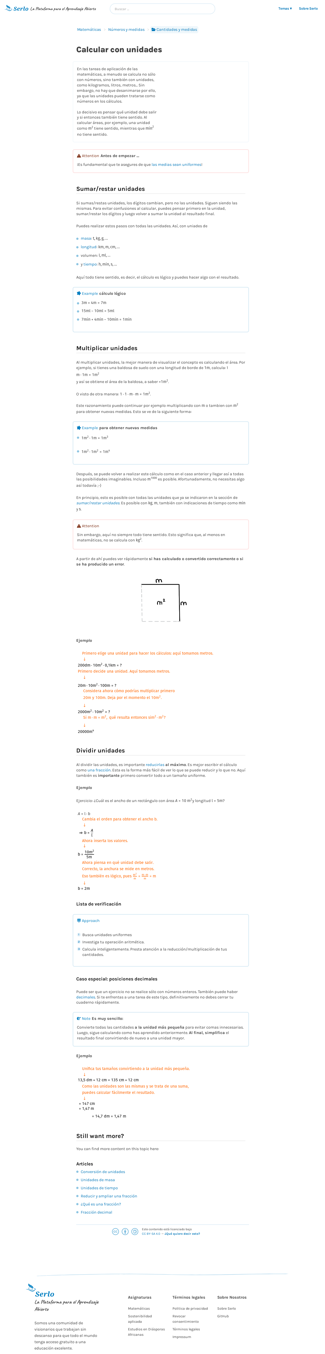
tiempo (90, 264)
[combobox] (162, 8)
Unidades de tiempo (99, 1187)
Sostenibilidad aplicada (140, 1319)
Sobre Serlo (308, 8)
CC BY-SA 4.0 (151, 1234)
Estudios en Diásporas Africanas (146, 1332)
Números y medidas (126, 29)
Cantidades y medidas (174, 29)
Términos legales (186, 1329)
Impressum (182, 1337)
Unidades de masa (98, 1179)
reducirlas (155, 764)
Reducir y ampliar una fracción (109, 1196)
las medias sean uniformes (176, 164)
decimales (85, 997)
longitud (88, 246)
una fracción (99, 770)
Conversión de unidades (103, 1171)
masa (86, 238)
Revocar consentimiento (186, 1319)
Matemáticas (89, 29)
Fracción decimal (96, 1212)
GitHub (223, 1316)
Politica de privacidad (190, 1308)
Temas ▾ (285, 8)
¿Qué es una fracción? (101, 1204)
